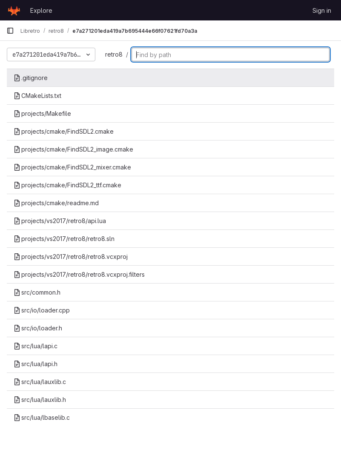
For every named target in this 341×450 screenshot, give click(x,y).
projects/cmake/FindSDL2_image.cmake (73, 149)
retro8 (114, 54)
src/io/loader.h (38, 328)
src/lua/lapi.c (35, 346)
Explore (41, 10)
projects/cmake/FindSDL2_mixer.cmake (72, 167)
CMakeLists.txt (37, 95)
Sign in (321, 10)
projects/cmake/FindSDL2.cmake (64, 131)
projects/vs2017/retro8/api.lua (60, 220)
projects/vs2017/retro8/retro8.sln (64, 238)
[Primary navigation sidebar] (10, 30)
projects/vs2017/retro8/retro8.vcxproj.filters (79, 274)
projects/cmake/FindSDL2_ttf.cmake (67, 185)
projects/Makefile (42, 113)
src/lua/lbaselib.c (42, 417)
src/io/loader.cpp (42, 310)
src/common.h (37, 292)
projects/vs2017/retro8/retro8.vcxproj (71, 256)
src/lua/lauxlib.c (40, 381)
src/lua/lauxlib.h (40, 399)
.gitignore (31, 77)
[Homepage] (14, 10)
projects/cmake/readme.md (56, 202)
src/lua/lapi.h (35, 363)
